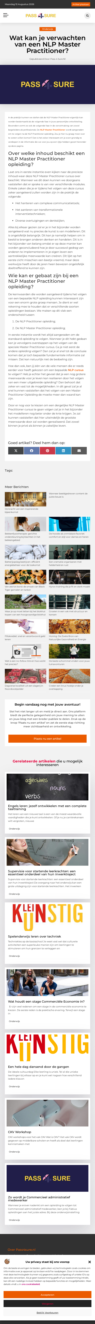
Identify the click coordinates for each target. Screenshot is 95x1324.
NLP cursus (76, 370)
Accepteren (47, 1294)
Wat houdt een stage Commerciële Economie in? (46, 1001)
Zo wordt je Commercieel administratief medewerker (39, 1198)
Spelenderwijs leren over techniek (34, 936)
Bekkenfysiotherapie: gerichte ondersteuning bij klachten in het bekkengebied (22, 536)
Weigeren (47, 1303)
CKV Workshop (19, 1132)
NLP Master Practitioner (52, 130)
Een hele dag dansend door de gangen (38, 1067)
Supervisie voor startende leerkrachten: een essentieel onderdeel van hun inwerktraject (42, 872)
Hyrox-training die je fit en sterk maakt (69, 586)
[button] (89, 1262)
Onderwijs (47, 29)
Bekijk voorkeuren (47, 1312)
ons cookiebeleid (31, 1284)
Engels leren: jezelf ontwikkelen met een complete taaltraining (47, 807)
